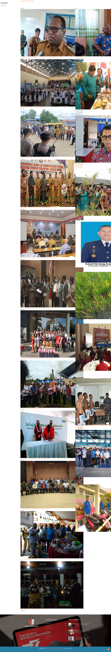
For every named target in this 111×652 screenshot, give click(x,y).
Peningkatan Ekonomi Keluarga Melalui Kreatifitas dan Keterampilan (82, 631)
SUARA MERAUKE (28, 1)
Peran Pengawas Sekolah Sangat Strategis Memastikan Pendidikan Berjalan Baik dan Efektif (38, 257)
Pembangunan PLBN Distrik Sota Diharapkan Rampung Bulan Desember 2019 (35, 508)
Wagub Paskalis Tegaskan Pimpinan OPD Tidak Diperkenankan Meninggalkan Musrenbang (38, 207)
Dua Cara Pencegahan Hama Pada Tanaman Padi (79, 321)
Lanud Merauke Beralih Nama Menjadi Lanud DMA (79, 270)
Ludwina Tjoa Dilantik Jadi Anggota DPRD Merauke (30, 609)
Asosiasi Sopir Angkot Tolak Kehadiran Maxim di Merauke (31, 157)
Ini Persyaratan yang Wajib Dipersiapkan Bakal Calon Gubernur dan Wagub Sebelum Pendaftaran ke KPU (79, 374)
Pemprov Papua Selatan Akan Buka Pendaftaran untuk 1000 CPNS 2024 (82, 638)
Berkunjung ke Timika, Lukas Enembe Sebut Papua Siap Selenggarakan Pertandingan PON (79, 480)
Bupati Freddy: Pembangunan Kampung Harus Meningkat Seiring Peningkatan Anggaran (37, 559)
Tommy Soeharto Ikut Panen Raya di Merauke (79, 218)
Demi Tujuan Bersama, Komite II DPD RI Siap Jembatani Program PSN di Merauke (36, 308)
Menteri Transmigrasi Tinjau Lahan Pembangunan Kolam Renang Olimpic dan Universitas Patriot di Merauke (41, 57)
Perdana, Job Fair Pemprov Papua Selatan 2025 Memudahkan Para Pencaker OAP (36, 107)
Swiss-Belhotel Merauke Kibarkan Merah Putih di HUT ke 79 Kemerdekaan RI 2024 (36, 358)
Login (55, 650)
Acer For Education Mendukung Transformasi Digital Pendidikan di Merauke (35, 458)
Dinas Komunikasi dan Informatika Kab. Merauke (55, 648)
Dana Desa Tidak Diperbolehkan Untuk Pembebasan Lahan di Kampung (82, 625)
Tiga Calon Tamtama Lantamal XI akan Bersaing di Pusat (79, 428)
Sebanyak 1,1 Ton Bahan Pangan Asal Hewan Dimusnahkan (32, 408)
